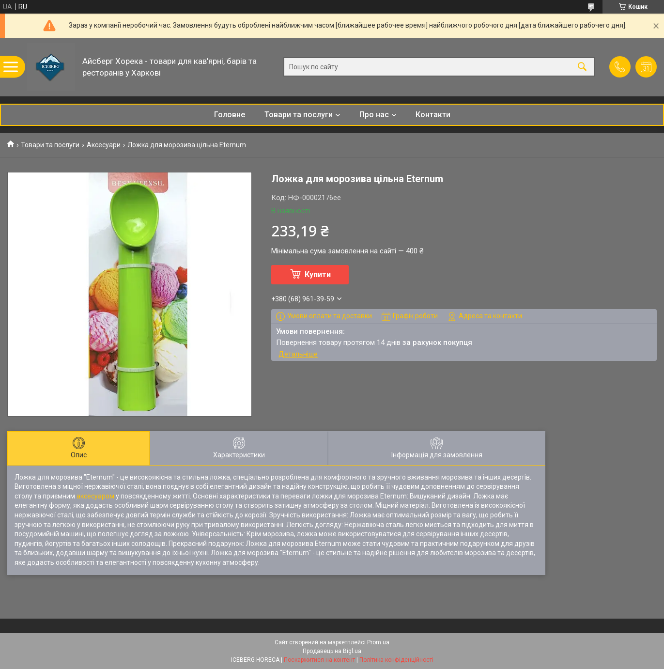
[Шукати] (582, 67)
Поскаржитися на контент (319, 659)
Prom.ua (378, 642)
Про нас (374, 114)
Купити (318, 274)
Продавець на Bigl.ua (332, 651)
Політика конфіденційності (396, 659)
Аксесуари (104, 145)
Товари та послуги (298, 114)
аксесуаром (95, 496)
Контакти (433, 114)
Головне (229, 114)
